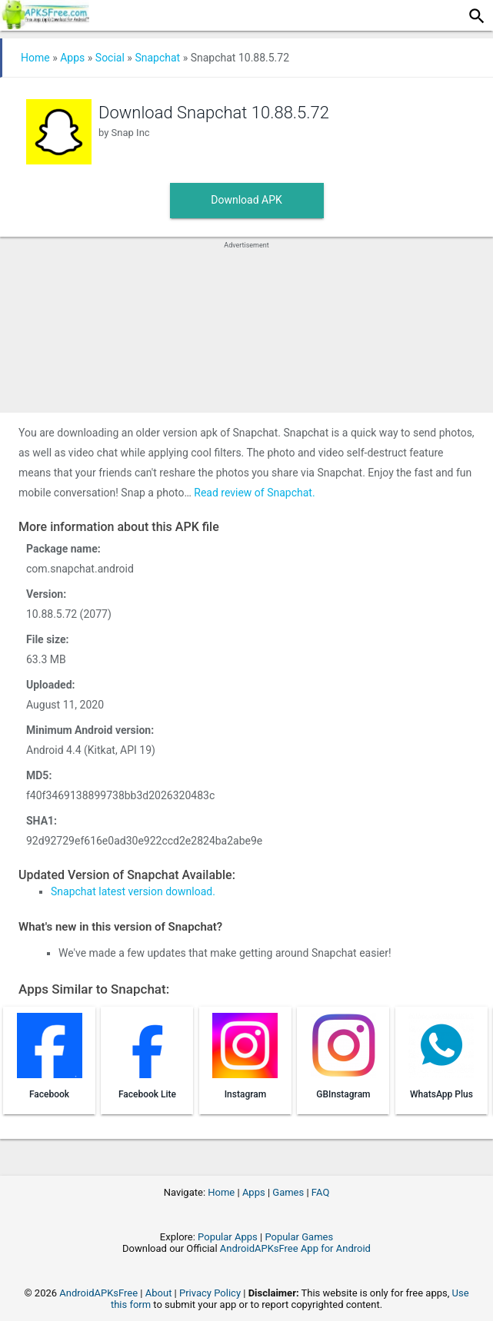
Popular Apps (228, 1237)
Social (110, 57)
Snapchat (157, 57)
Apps (72, 57)
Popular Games (299, 1237)
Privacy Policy (210, 1293)
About (158, 1293)
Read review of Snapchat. (254, 492)
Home (35, 57)
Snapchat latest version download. (133, 891)
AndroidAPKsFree (98, 1293)
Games (288, 1192)
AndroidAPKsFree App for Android (295, 1248)
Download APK (246, 200)
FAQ (320, 1192)
